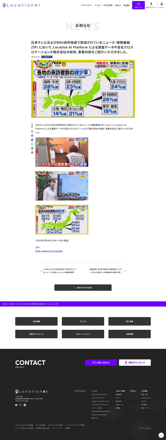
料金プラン (95, 418)
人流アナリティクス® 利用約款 (55, 425)
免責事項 (67, 428)
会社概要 (36, 321)
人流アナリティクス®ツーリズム (101, 401)
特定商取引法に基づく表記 (43, 428)
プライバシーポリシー (57, 428)
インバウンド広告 (97, 408)
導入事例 (129, 321)
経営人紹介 (144, 394)
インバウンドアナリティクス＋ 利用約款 (74, 425)
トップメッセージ (146, 398)
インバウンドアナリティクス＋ (100, 404)
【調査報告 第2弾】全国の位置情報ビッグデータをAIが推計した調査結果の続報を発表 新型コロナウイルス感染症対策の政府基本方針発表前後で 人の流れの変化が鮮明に (105, 271)
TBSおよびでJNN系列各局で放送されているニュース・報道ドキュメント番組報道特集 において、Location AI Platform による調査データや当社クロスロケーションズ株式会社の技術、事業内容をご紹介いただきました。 (59, 271)
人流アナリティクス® (97, 398)
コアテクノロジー (86, 5)
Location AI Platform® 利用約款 (24, 425)
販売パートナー (145, 408)
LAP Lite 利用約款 (40, 425)
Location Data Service (99, 414)
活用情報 (129, 334)
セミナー (118, 398)
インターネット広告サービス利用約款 (24, 428)
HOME (5, 304)
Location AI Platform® (99, 394)
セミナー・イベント (83, 334)
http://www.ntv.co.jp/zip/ (49, 250)
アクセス (143, 401)
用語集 (118, 408)
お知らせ (118, 5)
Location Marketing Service (101, 411)
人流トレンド (119, 404)
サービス (83, 321)
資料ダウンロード (36, 334)
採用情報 (144, 404)
